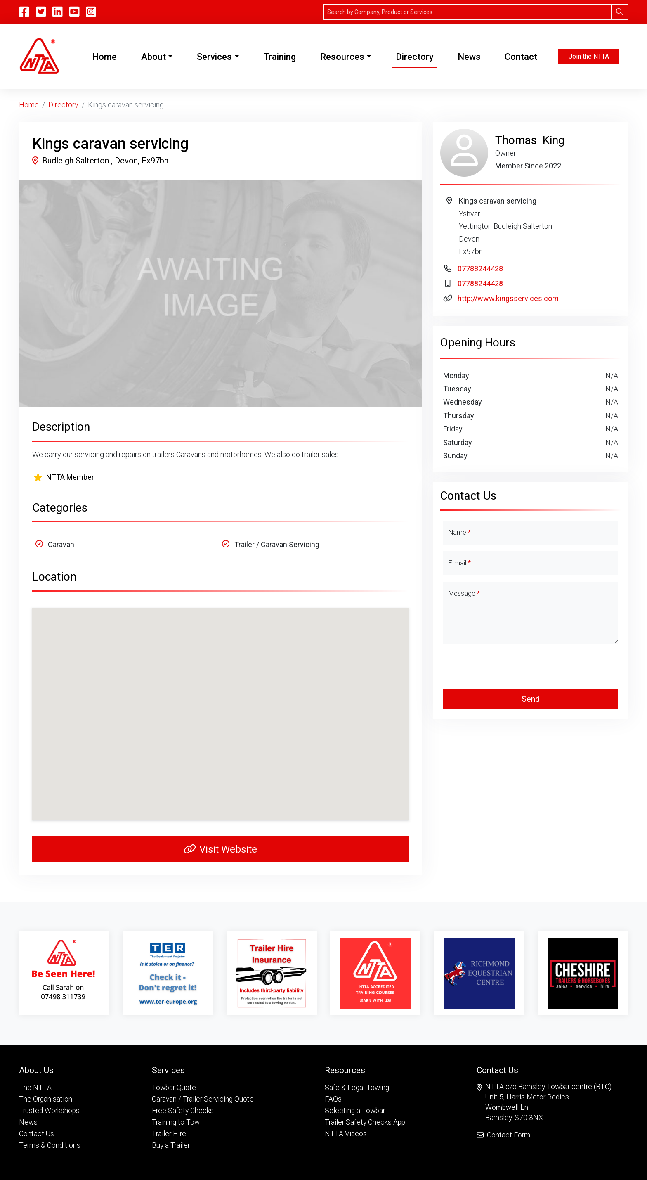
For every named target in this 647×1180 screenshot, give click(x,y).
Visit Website (220, 849)
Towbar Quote (174, 1087)
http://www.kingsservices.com (508, 298)
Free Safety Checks (183, 1111)
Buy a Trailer (171, 1145)
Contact (521, 57)
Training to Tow (176, 1122)
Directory (415, 57)
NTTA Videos (346, 1134)
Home (106, 56)
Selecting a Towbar (355, 1111)
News (469, 57)
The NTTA (35, 1087)
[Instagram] (91, 12)
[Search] (468, 12)
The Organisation (45, 1099)
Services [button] (214, 57)
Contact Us (36, 1134)
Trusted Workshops (49, 1111)
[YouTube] (74, 12)
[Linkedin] (57, 12)
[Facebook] (24, 12)
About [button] (153, 57)
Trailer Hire (169, 1134)
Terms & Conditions (49, 1145)
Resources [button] (342, 57)
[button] (49, 1070)
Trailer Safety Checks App (365, 1122)
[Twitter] (41, 12)
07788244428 (480, 268)
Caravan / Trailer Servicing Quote (203, 1099)
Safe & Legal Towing (357, 1087)
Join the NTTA (589, 56)
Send (531, 699)
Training (279, 57)
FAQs (333, 1099)
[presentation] (530, 666)
